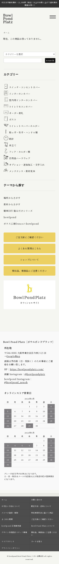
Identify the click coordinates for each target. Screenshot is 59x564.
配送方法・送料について (41, 506)
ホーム (6, 32)
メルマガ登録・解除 (10, 512)
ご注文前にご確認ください (29, 237)
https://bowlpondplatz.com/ (27, 369)
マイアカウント (8, 541)
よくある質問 (7, 519)
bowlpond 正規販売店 (11, 525)
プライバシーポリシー (11, 548)
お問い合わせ (36, 499)
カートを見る (36, 541)
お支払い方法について (11, 506)
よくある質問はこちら (29, 248)
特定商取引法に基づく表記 (42, 512)
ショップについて (29, 259)
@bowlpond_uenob (16, 382)
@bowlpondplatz (35, 374)
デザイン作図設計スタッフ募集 (14, 532)
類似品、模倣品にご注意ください (29, 270)
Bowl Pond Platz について (43, 525)
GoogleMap (13, 356)
